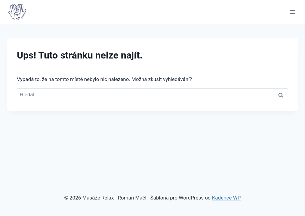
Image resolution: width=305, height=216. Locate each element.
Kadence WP (226, 198)
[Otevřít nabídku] (292, 11)
